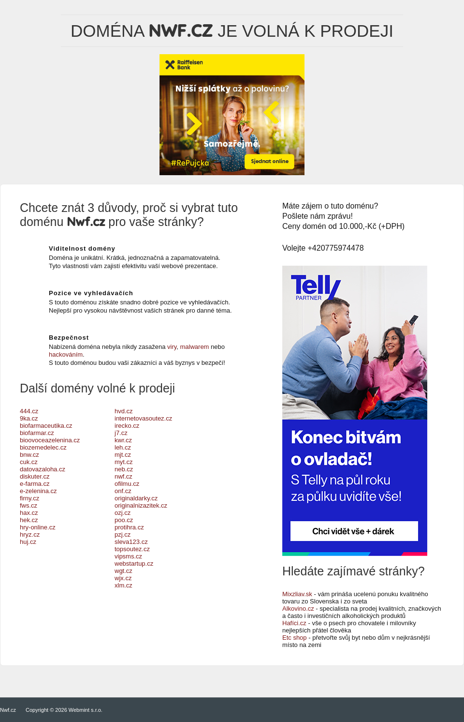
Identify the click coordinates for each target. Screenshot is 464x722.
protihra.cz (129, 527)
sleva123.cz (131, 541)
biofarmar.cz (37, 432)
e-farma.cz (34, 483)
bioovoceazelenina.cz (50, 440)
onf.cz (123, 491)
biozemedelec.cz (43, 447)
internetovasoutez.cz (143, 418)
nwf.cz (123, 476)
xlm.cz (123, 585)
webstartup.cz (134, 563)
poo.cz (124, 520)
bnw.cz (29, 454)
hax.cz (29, 512)
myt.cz (124, 462)
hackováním (66, 354)
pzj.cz (122, 534)
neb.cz (124, 469)
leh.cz (123, 447)
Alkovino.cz (298, 608)
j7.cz (121, 432)
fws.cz (28, 505)
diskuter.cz (34, 476)
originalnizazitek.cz (141, 505)
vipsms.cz (128, 556)
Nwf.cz (8, 710)
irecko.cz (127, 425)
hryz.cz (30, 534)
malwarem (194, 346)
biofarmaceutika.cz (46, 425)
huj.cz (28, 541)
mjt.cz (123, 454)
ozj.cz (122, 512)
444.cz (29, 411)
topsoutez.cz (132, 549)
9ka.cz (29, 418)
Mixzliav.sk (297, 594)
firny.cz (29, 498)
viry (171, 346)
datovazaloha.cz (42, 469)
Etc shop (294, 637)
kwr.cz (123, 440)
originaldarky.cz (136, 498)
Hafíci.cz (294, 623)
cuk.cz (29, 462)
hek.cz (29, 520)
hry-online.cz (38, 527)
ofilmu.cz (127, 483)
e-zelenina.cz (38, 491)
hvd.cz (124, 411)
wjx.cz (123, 578)
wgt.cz (123, 570)
